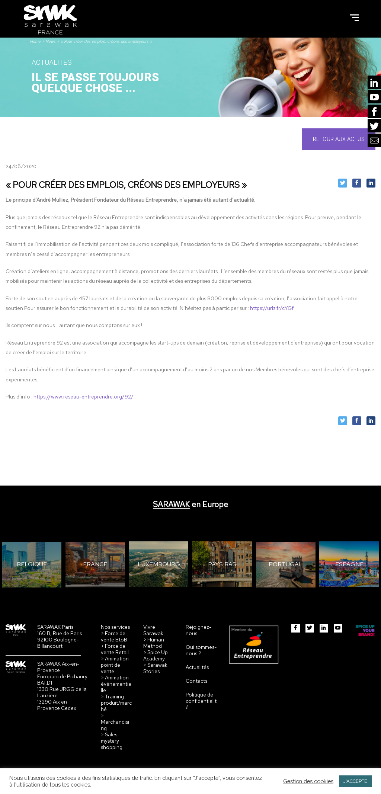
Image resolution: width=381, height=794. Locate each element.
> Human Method (153, 642)
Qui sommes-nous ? (201, 650)
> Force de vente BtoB (114, 636)
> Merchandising (115, 721)
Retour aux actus (338, 139)
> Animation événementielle (116, 684)
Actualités (197, 667)
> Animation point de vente (115, 665)
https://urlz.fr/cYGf (272, 308)
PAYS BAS (222, 564)
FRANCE (95, 564)
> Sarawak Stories (155, 668)
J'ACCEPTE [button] (355, 781)
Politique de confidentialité (201, 701)
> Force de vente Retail (115, 649)
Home (35, 41)
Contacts (196, 681)
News (50, 41)
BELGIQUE (32, 564)
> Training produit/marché (116, 703)
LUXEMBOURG (159, 564)
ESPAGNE (349, 564)
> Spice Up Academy (155, 655)
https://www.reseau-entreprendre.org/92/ (83, 396)
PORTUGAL (285, 564)
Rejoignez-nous (198, 630)
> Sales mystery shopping (111, 740)
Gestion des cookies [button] (308, 781)
